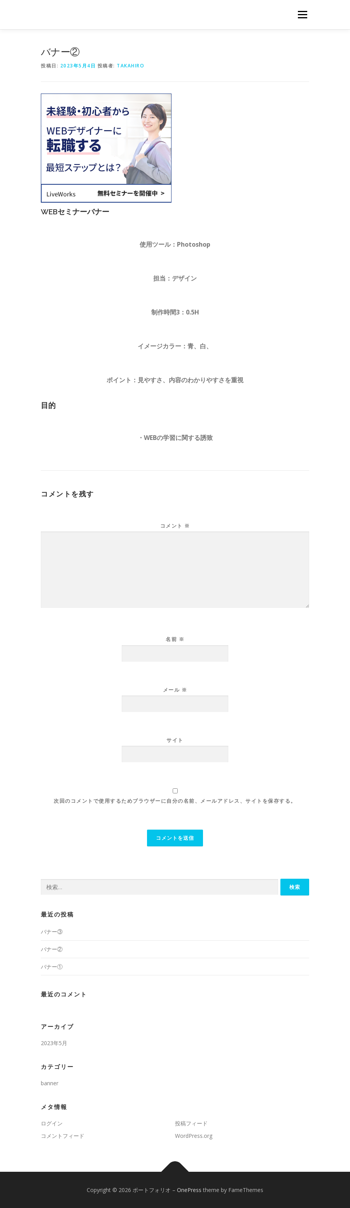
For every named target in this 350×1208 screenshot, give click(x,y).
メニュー (302, 14)
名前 (175, 639)
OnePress (189, 1190)
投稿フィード (191, 1123)
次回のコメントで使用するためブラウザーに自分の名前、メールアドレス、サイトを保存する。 (175, 800)
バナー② (52, 949)
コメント (175, 525)
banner (49, 1083)
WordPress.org (193, 1135)
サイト (175, 740)
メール (175, 689)
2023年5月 (54, 1043)
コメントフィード (62, 1135)
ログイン (52, 1123)
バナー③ (52, 931)
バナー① (52, 966)
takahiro (130, 65)
